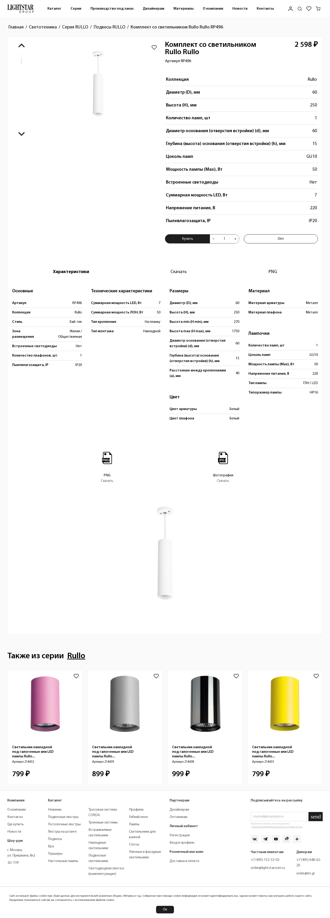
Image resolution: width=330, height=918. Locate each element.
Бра (51, 846)
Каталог (54, 9)
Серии (76, 9)
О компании (213, 9)
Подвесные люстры (63, 817)
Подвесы (55, 839)
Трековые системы (103, 822)
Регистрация (180, 835)
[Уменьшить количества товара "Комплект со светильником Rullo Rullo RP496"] (213, 238)
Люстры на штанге (62, 832)
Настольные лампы (63, 861)
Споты (134, 844)
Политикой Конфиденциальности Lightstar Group (277, 827)
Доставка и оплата (184, 861)
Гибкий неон (138, 817)
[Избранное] (309, 8)
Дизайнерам (153, 9)
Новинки (54, 810)
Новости (240, 9)
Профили (136, 810)
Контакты (265, 9)
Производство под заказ (112, 9)
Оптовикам (178, 817)
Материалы (183, 9)
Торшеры (55, 854)
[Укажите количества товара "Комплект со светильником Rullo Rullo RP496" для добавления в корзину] (224, 238)
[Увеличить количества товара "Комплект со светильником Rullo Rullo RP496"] (235, 238)
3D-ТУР (13, 863)
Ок (165, 909)
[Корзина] (318, 8)
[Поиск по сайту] (299, 8)
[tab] (71, 271)
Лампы (134, 824)
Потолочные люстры (64, 824)
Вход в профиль (182, 843)
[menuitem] (54, 8)
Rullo (312, 79)
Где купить (15, 824)
